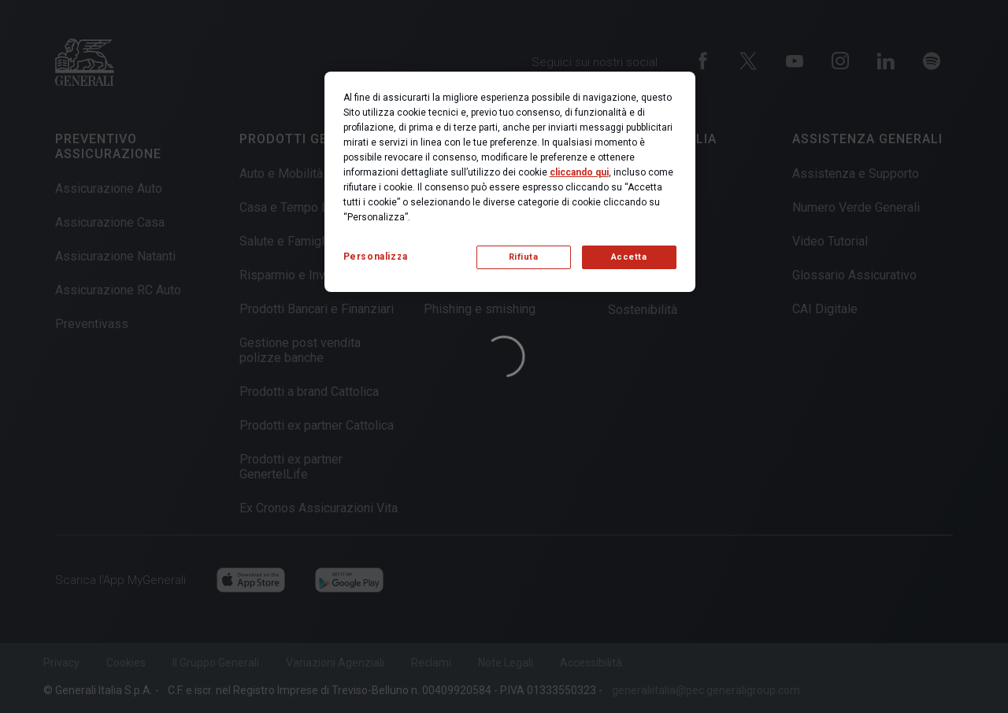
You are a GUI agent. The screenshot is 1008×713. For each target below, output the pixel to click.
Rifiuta (524, 257)
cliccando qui (579, 172)
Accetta (629, 257)
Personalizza (375, 256)
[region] (509, 182)
